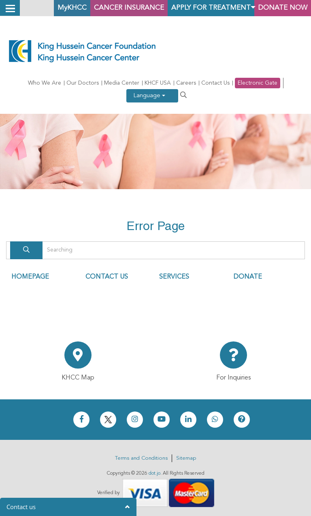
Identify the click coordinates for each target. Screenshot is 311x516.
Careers (186, 83)
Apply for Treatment (204, 8)
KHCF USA (158, 83)
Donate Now (280, 8)
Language (149, 96)
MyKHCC (54, 8)
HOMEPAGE (30, 277)
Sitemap (186, 458)
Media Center (121, 83)
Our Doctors (82, 83)
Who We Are (44, 83)
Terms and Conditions (141, 458)
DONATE (247, 277)
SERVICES (174, 277)
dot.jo (154, 473)
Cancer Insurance (115, 8)
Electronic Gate (257, 83)
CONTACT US (106, 277)
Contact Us (215, 83)
